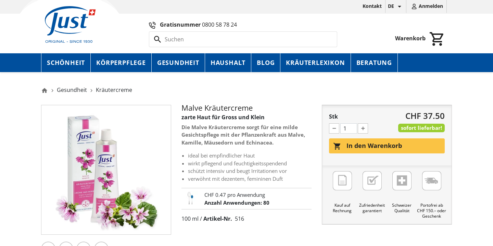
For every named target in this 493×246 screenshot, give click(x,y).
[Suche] (243, 39)
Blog (266, 62)
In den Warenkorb (367, 145)
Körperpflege (121, 62)
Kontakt (372, 6)
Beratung (374, 62)
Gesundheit (178, 62)
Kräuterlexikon (315, 62)
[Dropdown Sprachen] (395, 6)
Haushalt (228, 62)
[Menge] (348, 128)
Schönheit (66, 62)
